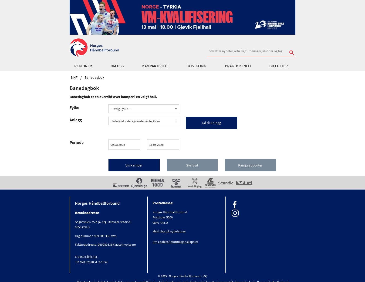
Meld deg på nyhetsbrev (169, 231)
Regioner (83, 65)
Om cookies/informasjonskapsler (175, 242)
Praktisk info (238, 65)
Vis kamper (134, 165)
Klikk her (91, 257)
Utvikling (197, 65)
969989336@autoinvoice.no (117, 244)
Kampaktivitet (155, 65)
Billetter (278, 65)
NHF (74, 77)
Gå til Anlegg (211, 122)
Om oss (117, 65)
